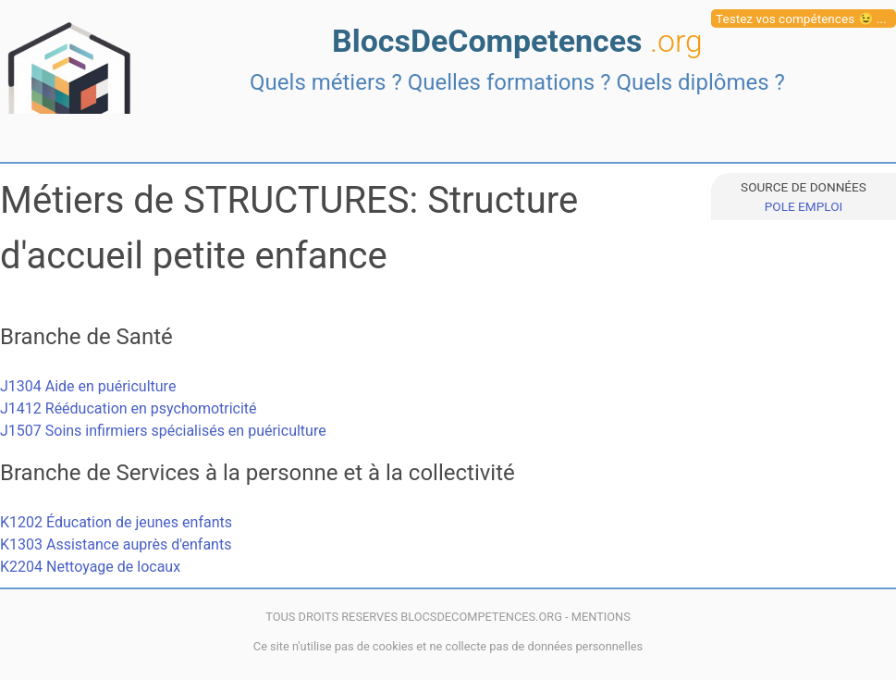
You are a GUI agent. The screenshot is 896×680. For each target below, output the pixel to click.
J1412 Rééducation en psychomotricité (128, 408)
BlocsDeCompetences (517, 41)
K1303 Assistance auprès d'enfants (115, 544)
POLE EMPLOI (803, 206)
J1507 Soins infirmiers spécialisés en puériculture (163, 430)
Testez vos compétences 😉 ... (801, 18)
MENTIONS (601, 617)
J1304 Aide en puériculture (88, 386)
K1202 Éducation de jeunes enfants (116, 522)
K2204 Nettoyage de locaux (90, 566)
